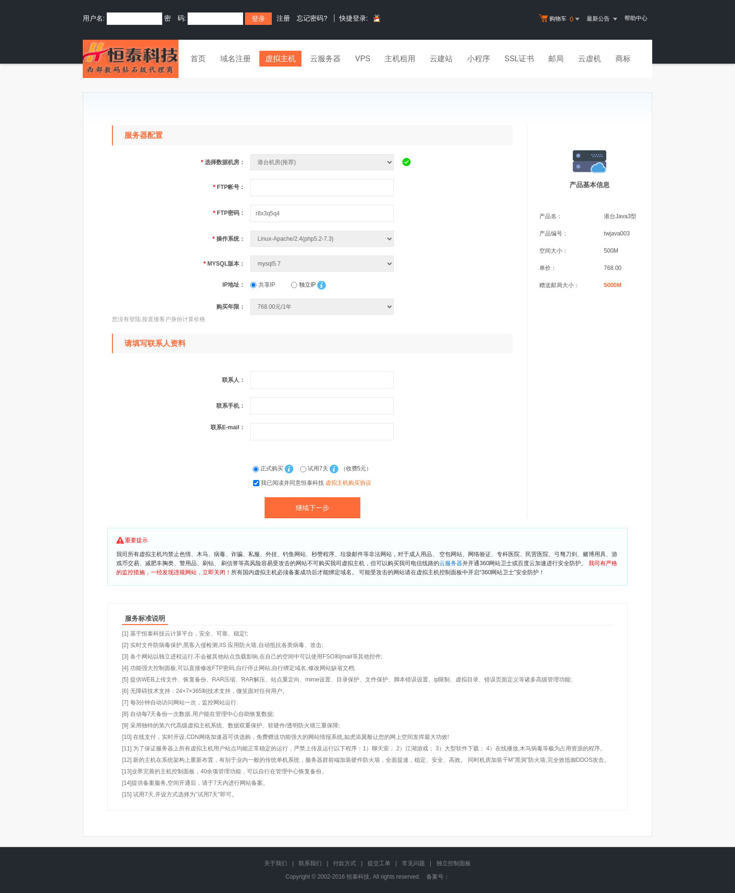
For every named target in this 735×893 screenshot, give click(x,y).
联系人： (233, 380)
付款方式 (344, 863)
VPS (362, 59)
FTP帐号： (229, 187)
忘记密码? (312, 18)
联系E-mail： (228, 427)
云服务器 (325, 59)
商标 (623, 59)
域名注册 (235, 59)
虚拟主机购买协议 (348, 483)
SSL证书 (519, 59)
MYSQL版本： (224, 263)
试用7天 (315, 468)
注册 (283, 18)
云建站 (441, 59)
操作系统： (228, 238)
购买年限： (230, 306)
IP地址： (234, 284)
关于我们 (275, 863)
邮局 (556, 59)
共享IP (262, 284)
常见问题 (413, 863)
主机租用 (400, 59)
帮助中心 (635, 18)
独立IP (303, 284)
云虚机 (589, 59)
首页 (198, 59)
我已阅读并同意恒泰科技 (316, 483)
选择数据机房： (223, 162)
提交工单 (379, 863)
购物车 (560, 19)
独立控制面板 (453, 863)
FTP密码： (229, 213)
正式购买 (269, 468)
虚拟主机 (280, 59)
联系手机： (230, 405)
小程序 (478, 59)
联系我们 (310, 863)
